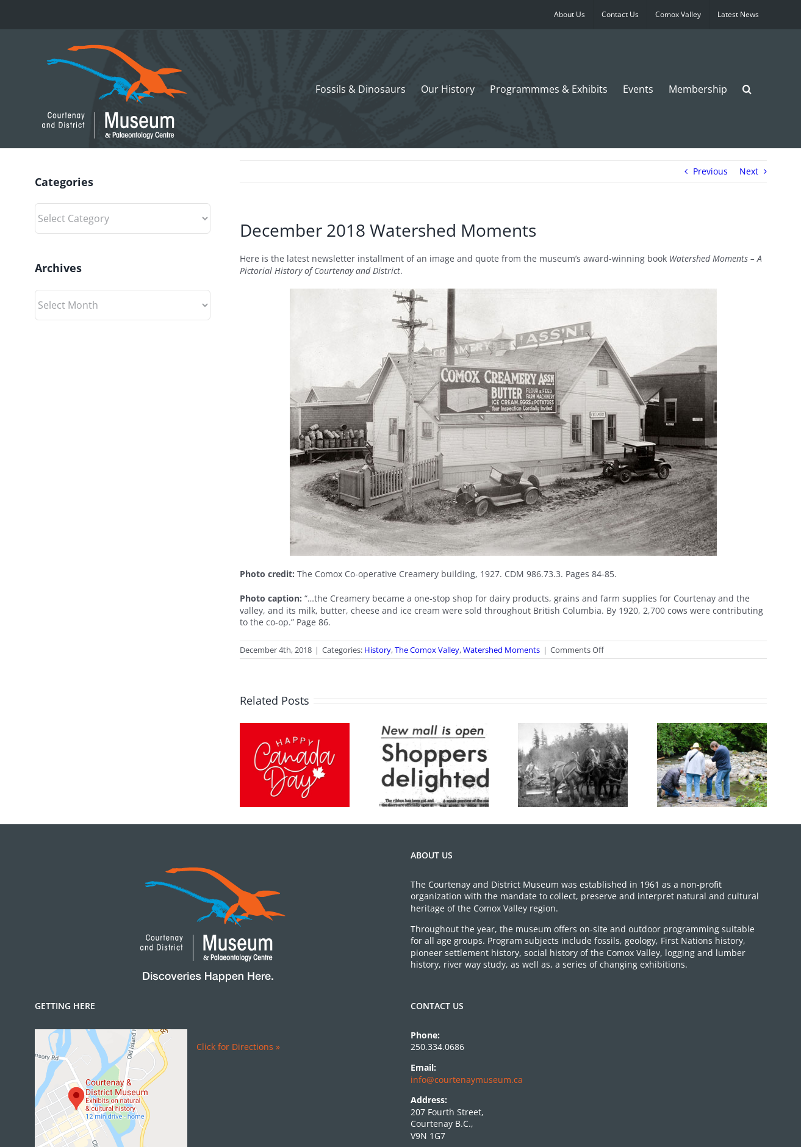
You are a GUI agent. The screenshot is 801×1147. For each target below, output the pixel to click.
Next (748, 171)
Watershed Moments (501, 649)
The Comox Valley (427, 649)
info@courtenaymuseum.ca (467, 1079)
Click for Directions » (238, 1046)
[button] (747, 89)
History (377, 649)
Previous (710, 171)
